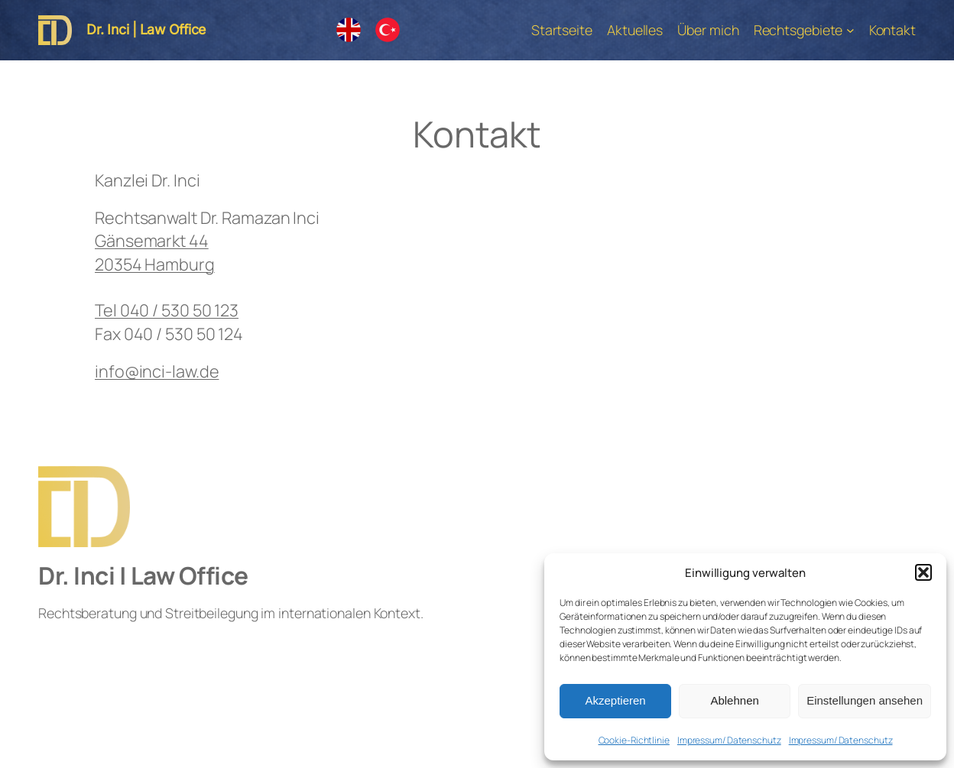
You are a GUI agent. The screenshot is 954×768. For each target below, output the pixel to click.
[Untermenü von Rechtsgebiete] (850, 30)
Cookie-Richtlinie (634, 740)
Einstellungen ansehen (864, 700)
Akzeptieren (615, 700)
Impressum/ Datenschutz (729, 740)
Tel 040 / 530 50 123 (166, 310)
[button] (923, 572)
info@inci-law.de (157, 371)
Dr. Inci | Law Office (146, 29)
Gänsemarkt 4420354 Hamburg (155, 251)
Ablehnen (734, 700)
